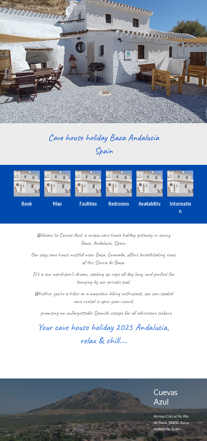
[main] (103, 144)
